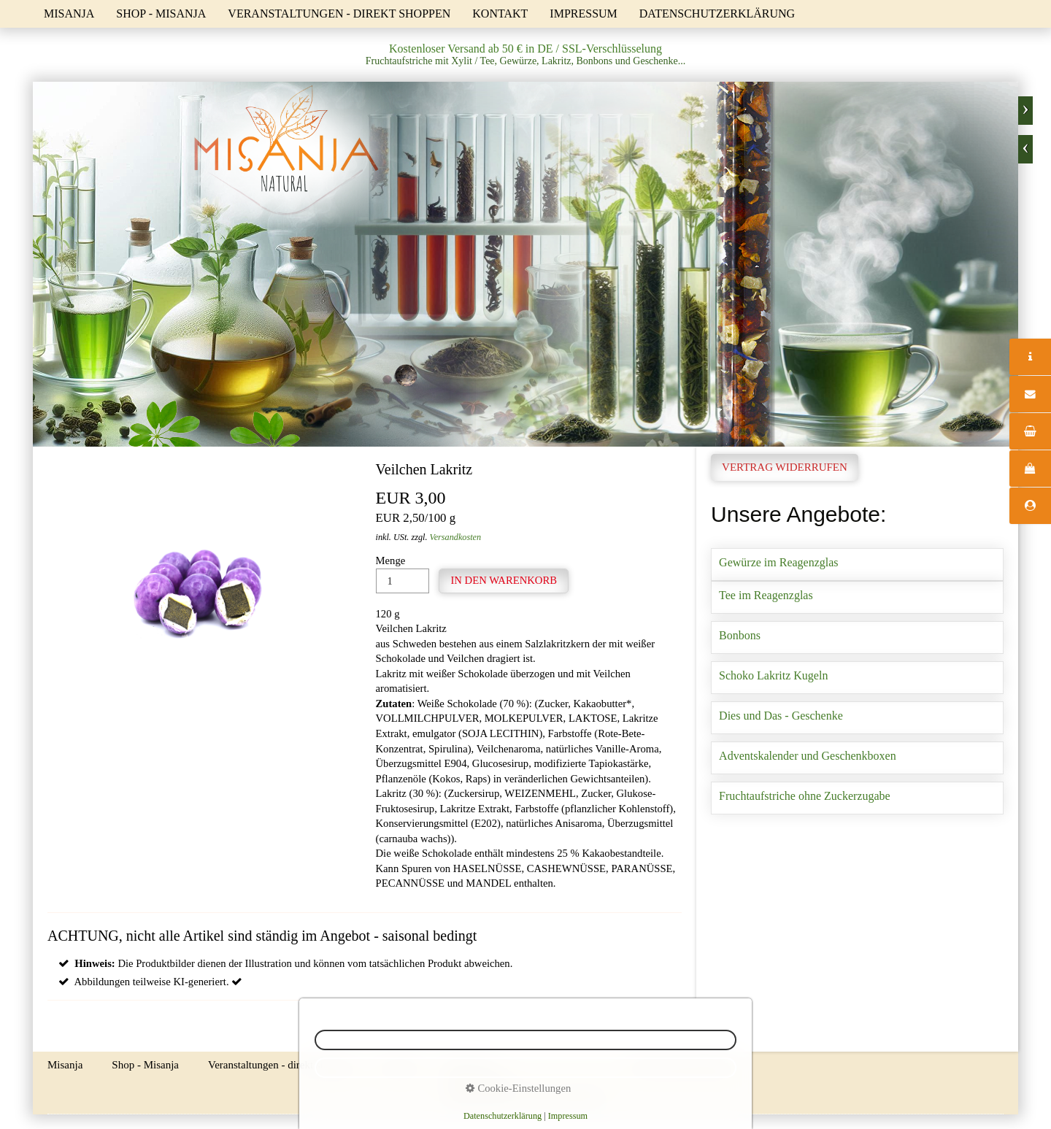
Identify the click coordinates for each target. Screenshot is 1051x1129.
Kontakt (500, 13)
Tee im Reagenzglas (857, 597)
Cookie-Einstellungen (518, 1088)
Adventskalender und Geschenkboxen (857, 758)
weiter (1025, 110)
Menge (402, 574)
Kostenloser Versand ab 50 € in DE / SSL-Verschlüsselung (525, 48)
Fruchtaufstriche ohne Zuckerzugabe (857, 798)
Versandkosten (456, 537)
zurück (1025, 149)
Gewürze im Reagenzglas (857, 564)
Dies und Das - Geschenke (857, 717)
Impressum (583, 13)
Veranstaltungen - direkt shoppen (339, 13)
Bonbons (857, 637)
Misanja (69, 13)
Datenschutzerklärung (717, 13)
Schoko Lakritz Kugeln (857, 677)
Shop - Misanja (161, 13)
